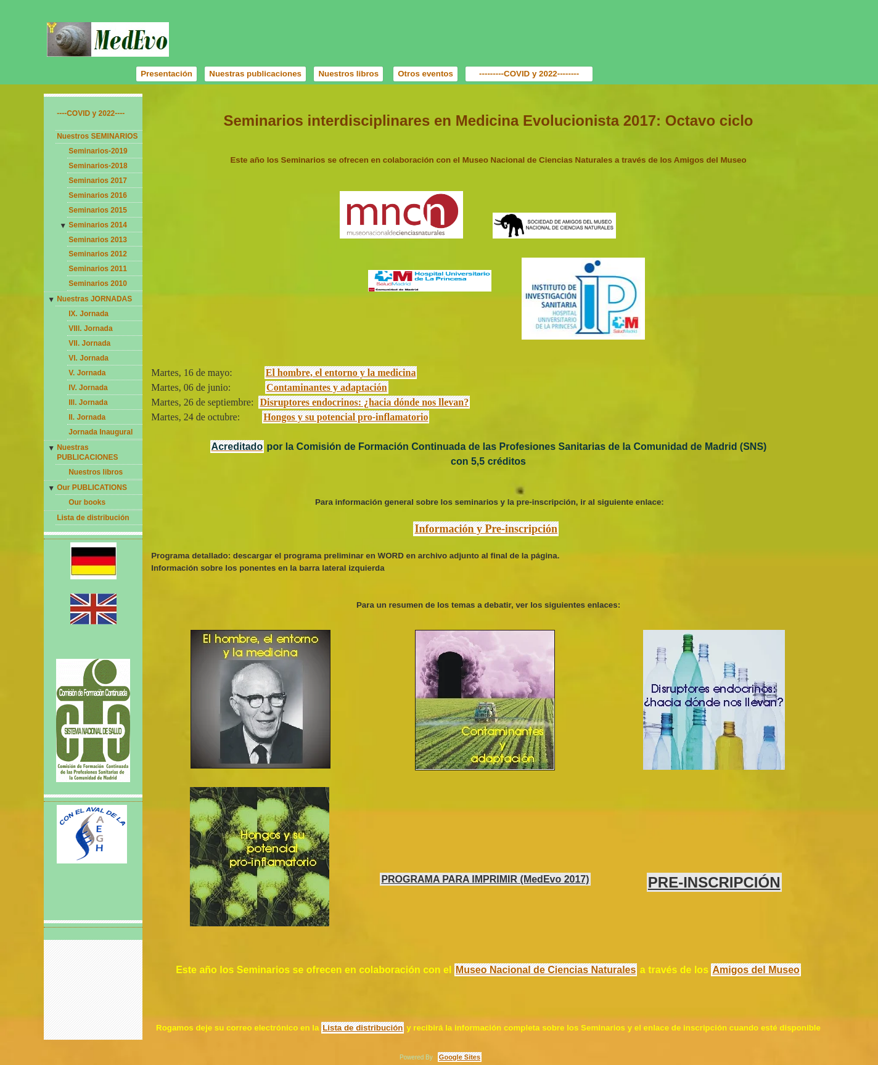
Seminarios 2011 (97, 268)
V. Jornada (86, 373)
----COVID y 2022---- (91, 113)
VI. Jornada (88, 358)
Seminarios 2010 (97, 283)
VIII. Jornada (90, 328)
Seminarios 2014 (97, 225)
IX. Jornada (88, 313)
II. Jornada (86, 417)
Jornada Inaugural (100, 432)
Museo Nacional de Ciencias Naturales (546, 970)
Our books (86, 502)
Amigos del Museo (755, 970)
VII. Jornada (89, 343)
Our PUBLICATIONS (92, 487)
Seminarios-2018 (97, 165)
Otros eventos (425, 73)
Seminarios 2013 (97, 239)
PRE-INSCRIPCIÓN (714, 882)
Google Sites (459, 1057)
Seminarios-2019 (97, 151)
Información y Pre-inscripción (485, 529)
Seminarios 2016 (97, 195)
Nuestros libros (348, 73)
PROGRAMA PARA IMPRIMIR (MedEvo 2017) (485, 879)
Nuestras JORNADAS (94, 299)
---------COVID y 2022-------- (529, 73)
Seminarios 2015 (97, 210)
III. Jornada (87, 402)
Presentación (166, 73)
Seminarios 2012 (97, 254)
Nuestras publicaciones (255, 73)
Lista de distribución (93, 517)
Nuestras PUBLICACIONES (87, 452)
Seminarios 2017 (97, 180)
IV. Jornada (88, 387)
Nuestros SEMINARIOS (97, 136)
